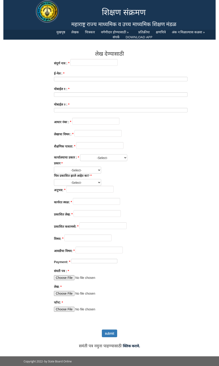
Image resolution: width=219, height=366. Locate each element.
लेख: (57, 287)
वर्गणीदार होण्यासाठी (115, 32)
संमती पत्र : (60, 271)
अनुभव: (58, 190)
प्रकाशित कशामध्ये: (65, 226)
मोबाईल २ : (60, 104)
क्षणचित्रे (161, 32)
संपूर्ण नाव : (60, 63)
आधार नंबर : (61, 122)
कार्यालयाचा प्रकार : (65, 157)
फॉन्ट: (57, 302)
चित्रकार (90, 32)
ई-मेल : (58, 73)
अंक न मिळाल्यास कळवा (188, 32)
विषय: (57, 239)
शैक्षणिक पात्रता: (63, 146)
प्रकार (57, 163)
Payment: (61, 262)
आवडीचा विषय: (63, 251)
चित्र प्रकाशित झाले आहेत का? (71, 175)
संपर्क (116, 37)
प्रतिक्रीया (144, 32)
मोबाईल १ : (60, 89)
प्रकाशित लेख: (62, 214)
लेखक (75, 32)
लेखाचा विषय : (62, 134)
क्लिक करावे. (131, 345)
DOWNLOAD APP (138, 37)
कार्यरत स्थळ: (62, 202)
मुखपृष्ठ (60, 32)
